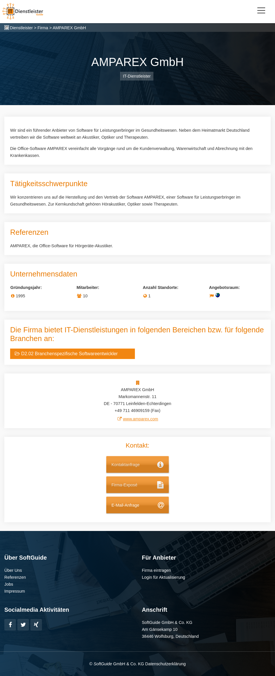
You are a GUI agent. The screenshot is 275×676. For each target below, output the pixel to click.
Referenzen (15, 577)
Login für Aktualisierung (163, 577)
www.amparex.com (140, 419)
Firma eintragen (156, 570)
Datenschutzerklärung (165, 664)
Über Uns (13, 570)
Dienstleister (21, 27)
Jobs (8, 584)
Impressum (14, 591)
